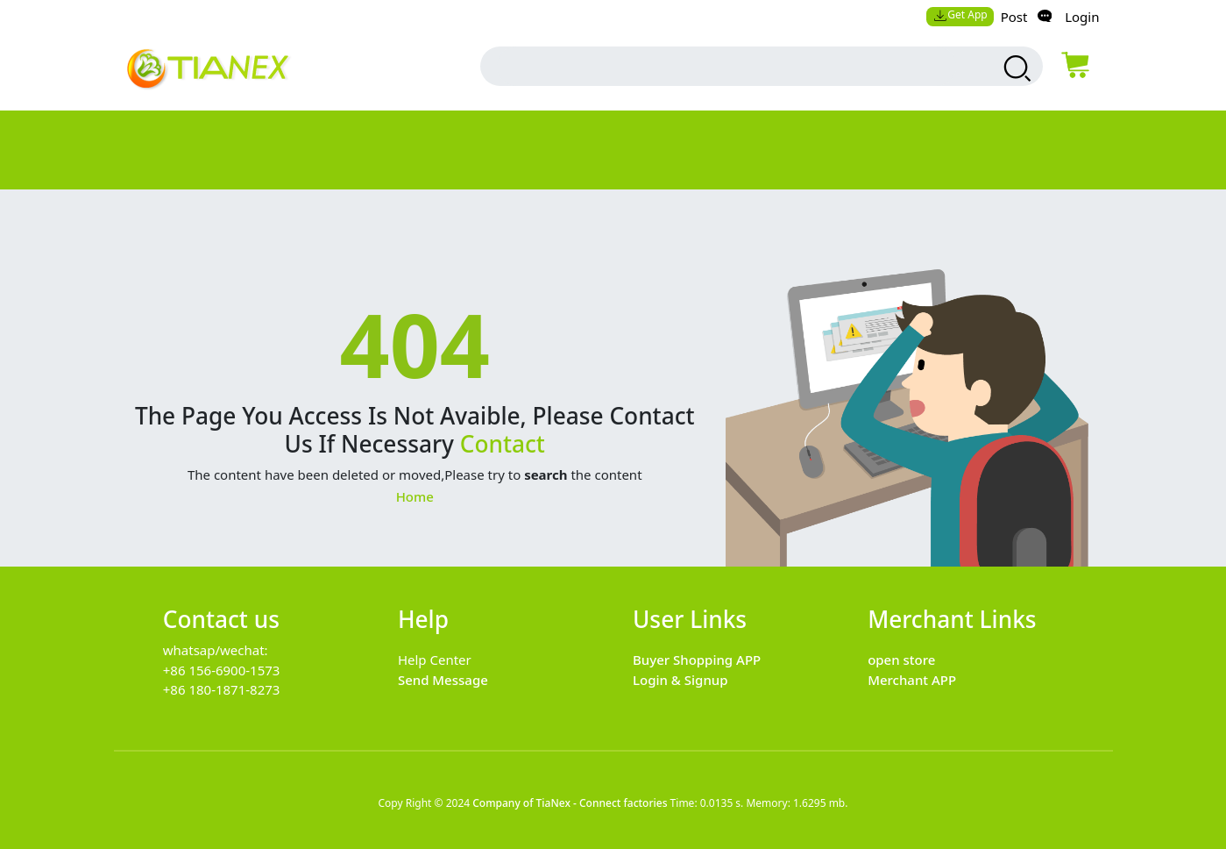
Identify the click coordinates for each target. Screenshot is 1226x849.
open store (901, 659)
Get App (960, 14)
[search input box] (726, 66)
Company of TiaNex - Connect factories (569, 802)
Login (1082, 16)
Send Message (443, 679)
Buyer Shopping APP (697, 659)
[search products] (1014, 68)
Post (1014, 16)
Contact (502, 444)
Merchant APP (912, 679)
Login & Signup (680, 679)
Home (415, 496)
